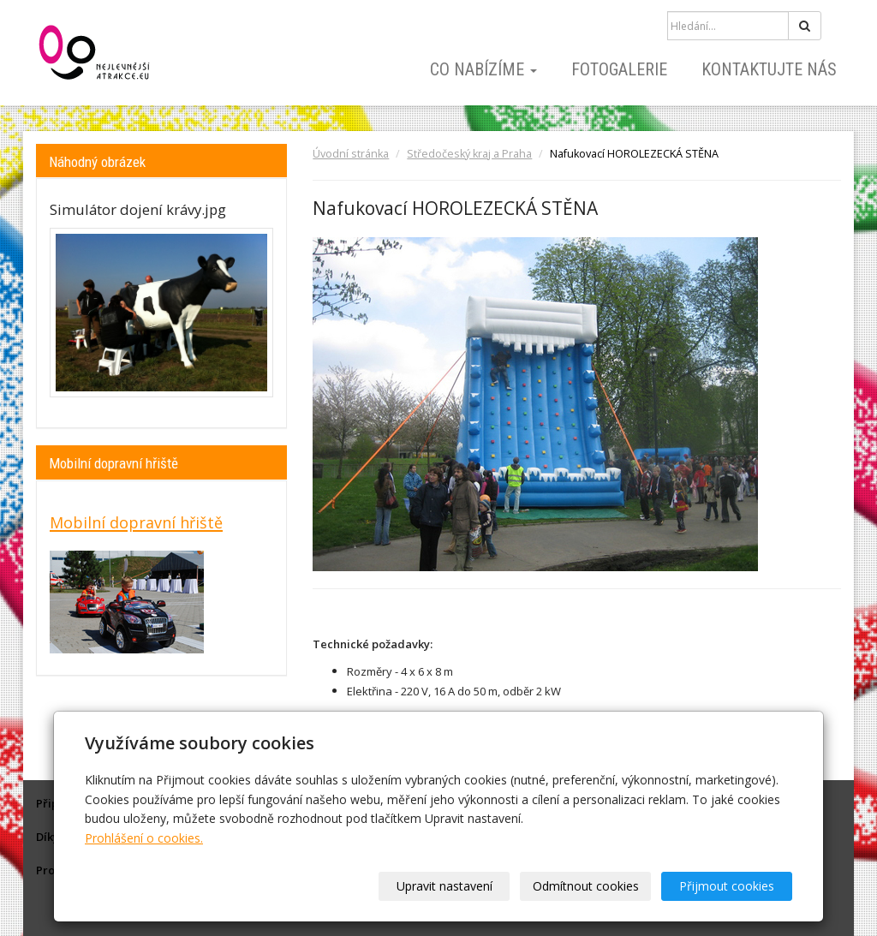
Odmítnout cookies (586, 886)
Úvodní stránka (351, 153)
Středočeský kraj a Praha (469, 153)
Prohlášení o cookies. (144, 838)
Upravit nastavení (444, 886)
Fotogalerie (619, 69)
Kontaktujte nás (769, 69)
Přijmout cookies (726, 886)
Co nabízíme (483, 69)
